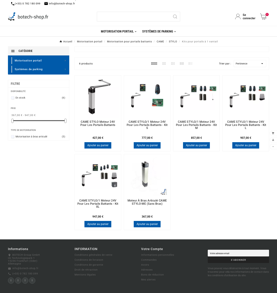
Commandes (149, 259)
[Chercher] (133, 16)
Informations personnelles (157, 254)
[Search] (175, 17)
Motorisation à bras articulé (40, 136)
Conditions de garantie (89, 264)
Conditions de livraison (89, 259)
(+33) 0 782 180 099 (25, 273)
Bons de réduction (152, 274)
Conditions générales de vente (93, 254)
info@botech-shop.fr (25, 268)
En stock (40, 97)
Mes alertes (148, 279)
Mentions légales (85, 274)
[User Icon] (245, 16)
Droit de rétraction (86, 269)
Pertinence (250, 63)
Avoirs (145, 264)
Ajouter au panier (97, 145)
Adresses (147, 269)
